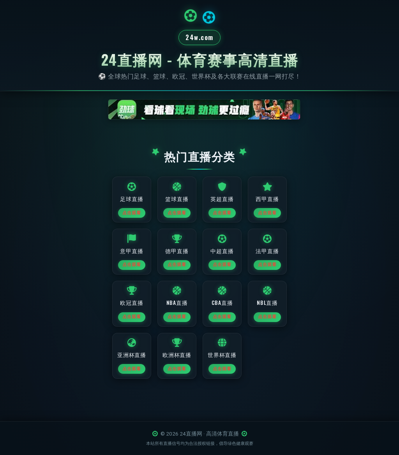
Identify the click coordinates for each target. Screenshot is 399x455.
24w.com (199, 38)
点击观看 (131, 217)
